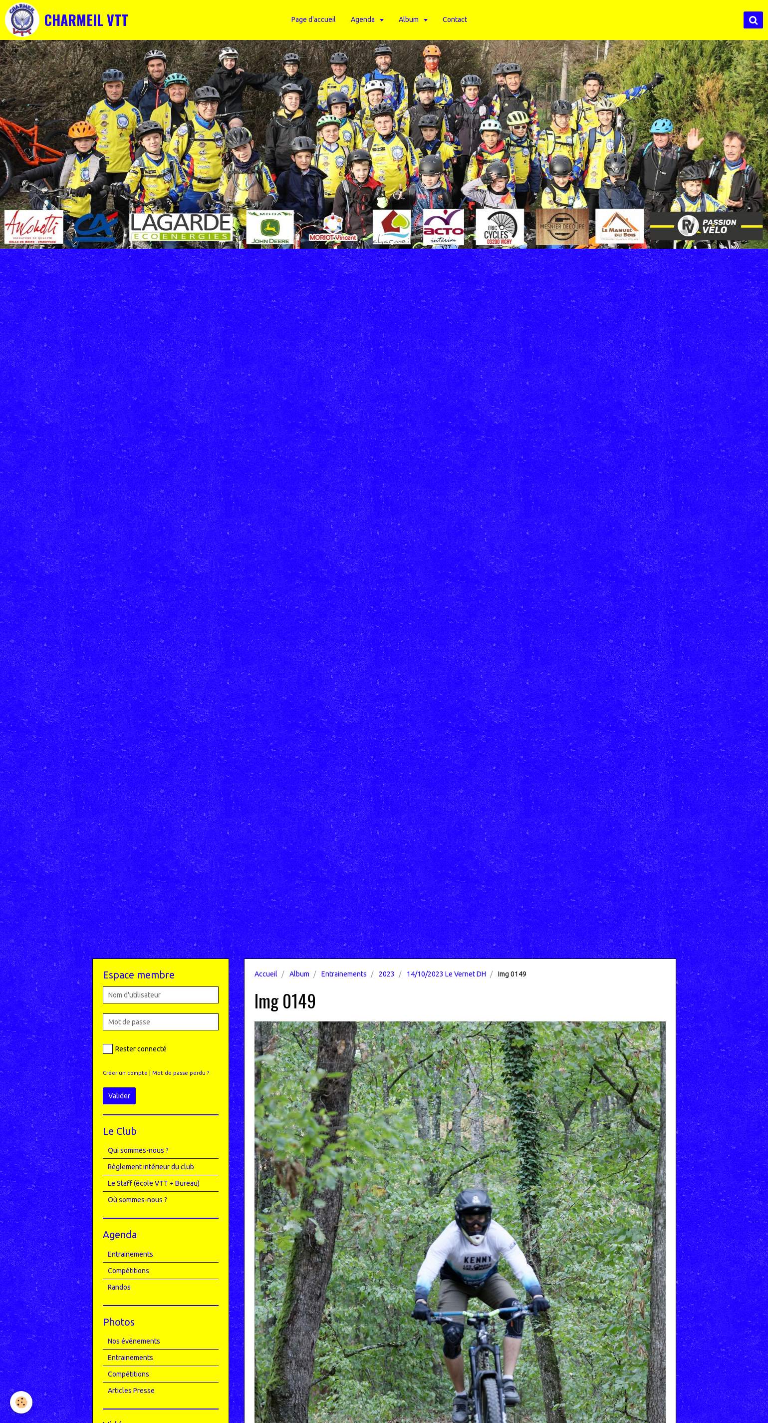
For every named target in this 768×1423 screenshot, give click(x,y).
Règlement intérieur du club (151, 1167)
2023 (387, 974)
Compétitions (128, 1271)
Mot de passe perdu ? (180, 1073)
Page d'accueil (313, 19)
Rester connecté (135, 1049)
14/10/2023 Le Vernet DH (446, 974)
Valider (119, 1096)
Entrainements (344, 974)
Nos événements (134, 1341)
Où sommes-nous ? (137, 1200)
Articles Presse (131, 1391)
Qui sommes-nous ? (138, 1150)
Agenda (363, 19)
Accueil (266, 974)
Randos (119, 1287)
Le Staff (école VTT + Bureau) (154, 1183)
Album (409, 19)
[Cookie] (21, 1402)
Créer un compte (125, 1073)
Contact (455, 19)
